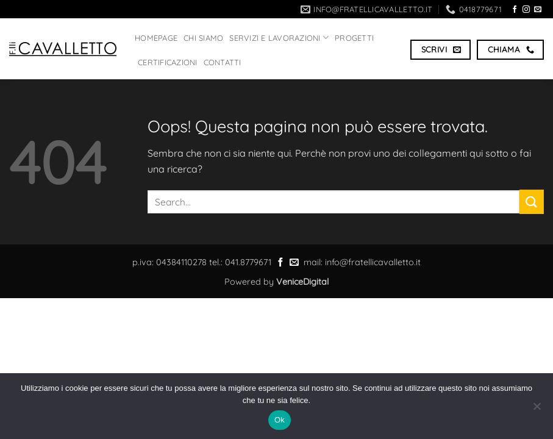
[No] (536, 409)
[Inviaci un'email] (537, 9)
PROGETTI (354, 38)
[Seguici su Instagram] (526, 9)
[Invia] (531, 201)
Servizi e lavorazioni (279, 37)
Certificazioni (168, 62)
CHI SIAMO (203, 38)
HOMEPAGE (156, 38)
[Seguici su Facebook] (514, 9)
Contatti (222, 62)
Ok (279, 419)
